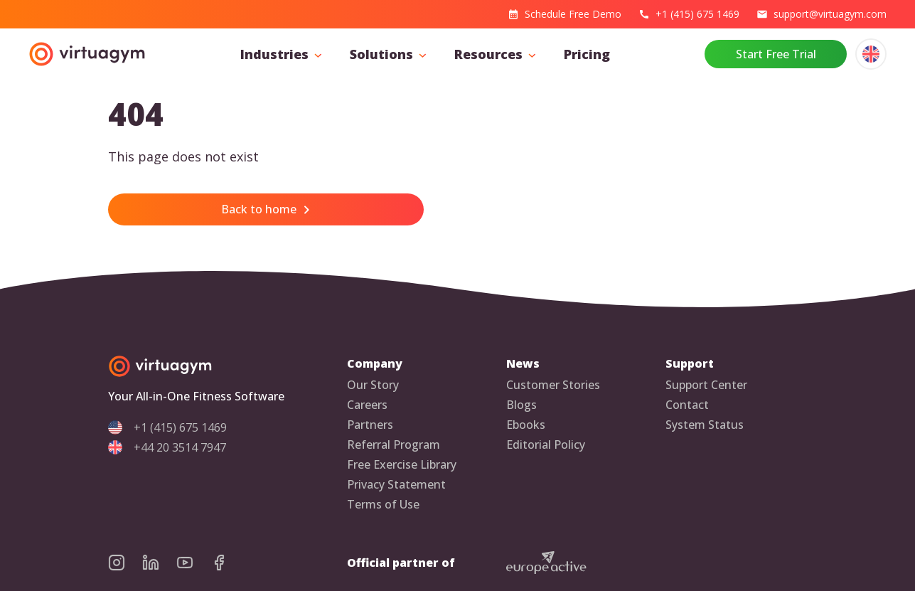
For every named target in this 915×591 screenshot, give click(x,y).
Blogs (521, 405)
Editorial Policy (545, 444)
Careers (367, 405)
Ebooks (525, 424)
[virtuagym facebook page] (227, 562)
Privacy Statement (396, 484)
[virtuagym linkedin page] (159, 562)
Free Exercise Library (401, 464)
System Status (704, 424)
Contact (687, 405)
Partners (370, 424)
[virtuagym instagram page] (125, 562)
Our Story (373, 385)
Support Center (706, 385)
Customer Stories (553, 385)
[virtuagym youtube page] (193, 562)
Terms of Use (383, 504)
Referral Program (393, 444)
